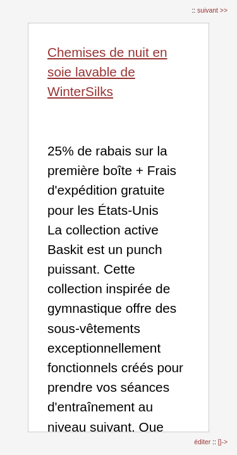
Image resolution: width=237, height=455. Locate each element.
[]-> (223, 442)
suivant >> (212, 10)
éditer (203, 442)
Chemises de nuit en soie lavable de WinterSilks (107, 72)
